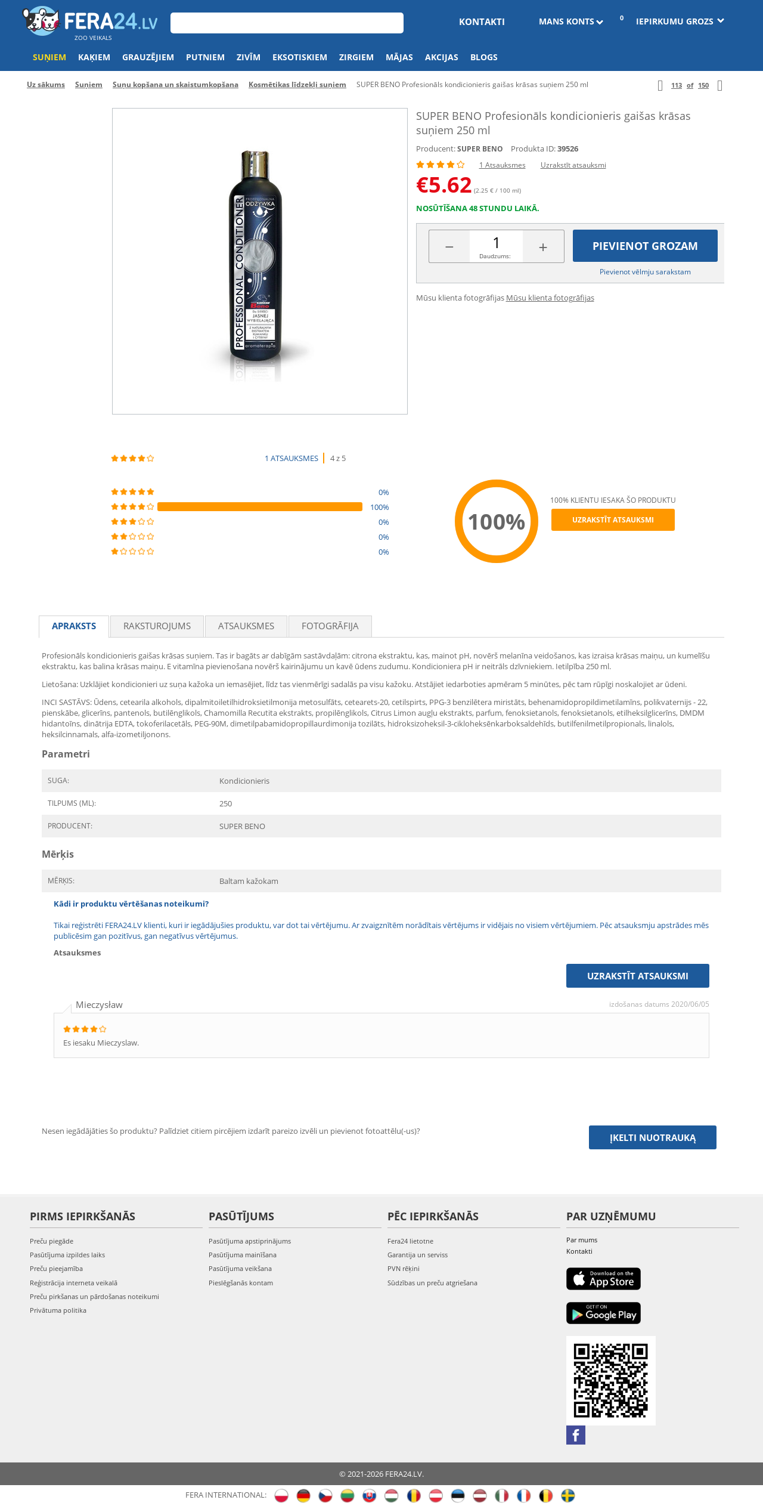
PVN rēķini (403, 1268)
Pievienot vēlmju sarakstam (645, 272)
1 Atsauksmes (502, 165)
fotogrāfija (330, 626)
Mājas (399, 57)
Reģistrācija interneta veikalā (73, 1282)
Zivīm (248, 57)
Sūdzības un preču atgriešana (432, 1282)
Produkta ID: (533, 148)
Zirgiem (356, 57)
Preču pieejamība (56, 1268)
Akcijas (441, 57)
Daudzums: (495, 256)
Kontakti (482, 21)
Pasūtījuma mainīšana (243, 1254)
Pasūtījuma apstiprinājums (250, 1240)
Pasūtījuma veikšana (240, 1268)
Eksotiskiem (299, 57)
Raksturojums (157, 626)
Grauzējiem (148, 57)
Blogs (484, 57)
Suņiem (49, 57)
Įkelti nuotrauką (653, 1137)
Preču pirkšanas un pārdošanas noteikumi (94, 1296)
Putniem (205, 57)
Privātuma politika (58, 1310)
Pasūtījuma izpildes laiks (67, 1254)
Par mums (581, 1239)
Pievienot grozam (645, 246)
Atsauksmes (246, 626)
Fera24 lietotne (410, 1240)
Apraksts (74, 626)
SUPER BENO (480, 149)
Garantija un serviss (417, 1254)
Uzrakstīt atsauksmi (573, 165)
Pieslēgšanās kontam (241, 1282)
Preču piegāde (51, 1240)
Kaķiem (94, 57)
